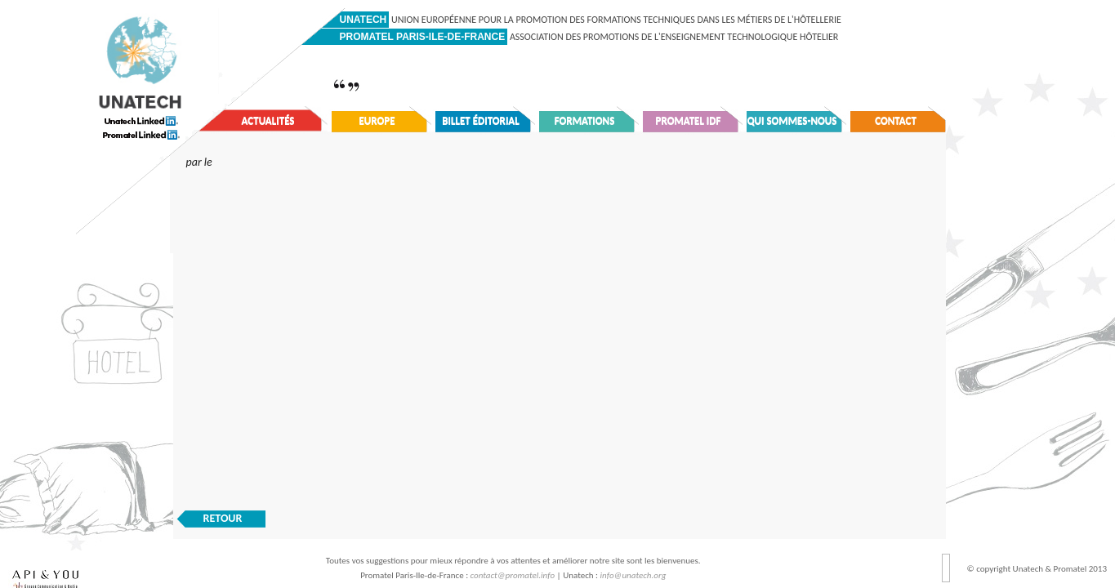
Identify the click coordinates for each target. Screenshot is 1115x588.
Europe (377, 120)
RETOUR (223, 518)
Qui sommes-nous (792, 120)
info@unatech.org (633, 575)
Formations (585, 120)
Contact (896, 120)
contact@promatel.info (513, 575)
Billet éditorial (481, 120)
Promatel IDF (688, 120)
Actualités (268, 120)
